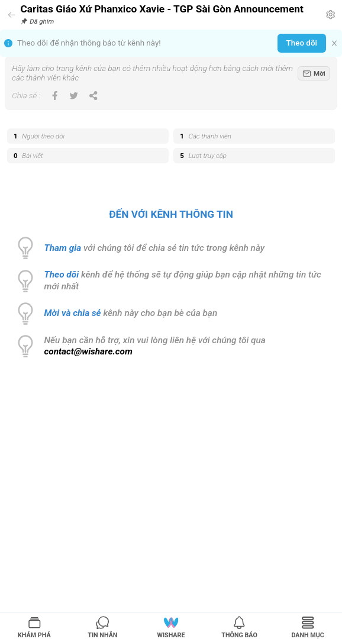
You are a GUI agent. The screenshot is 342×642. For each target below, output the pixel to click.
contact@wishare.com (88, 351)
